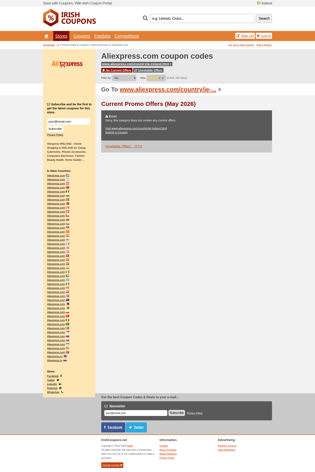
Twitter (51, 380)
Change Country (112, 465)
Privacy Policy (55, 134)
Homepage (49, 45)
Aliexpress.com (56, 175)
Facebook (53, 376)
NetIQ (130, 445)
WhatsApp (53, 392)
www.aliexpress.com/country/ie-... (168, 89)
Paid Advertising (226, 449)
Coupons (81, 36)
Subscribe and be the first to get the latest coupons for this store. (69, 108)
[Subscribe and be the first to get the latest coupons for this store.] (68, 121)
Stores (61, 36)
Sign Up (245, 36)
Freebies (102, 36)
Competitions (127, 36)
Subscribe (55, 128)
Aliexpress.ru (54, 356)
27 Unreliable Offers (148, 70)
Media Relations (168, 454)
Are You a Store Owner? (241, 45)
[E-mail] (135, 413)
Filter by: (106, 78)
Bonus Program (168, 449)
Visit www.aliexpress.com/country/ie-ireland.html (136, 128)
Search (264, 18)
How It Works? (264, 45)
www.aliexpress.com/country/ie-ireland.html (137, 64)
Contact (164, 445)
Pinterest (52, 388)
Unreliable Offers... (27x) (123, 146)
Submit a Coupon (116, 132)
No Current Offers (116, 70)
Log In (264, 36)
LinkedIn (52, 384)
